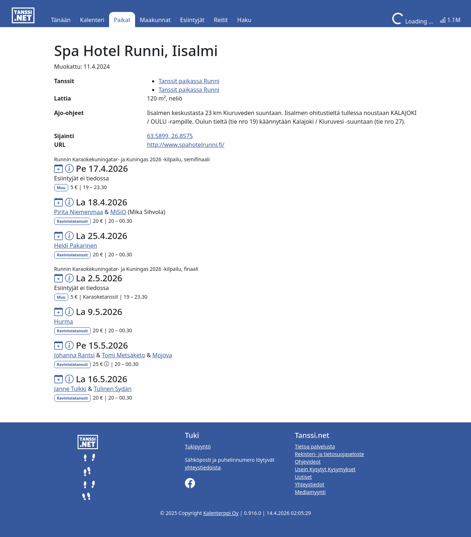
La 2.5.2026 (99, 278)
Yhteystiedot (309, 484)
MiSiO (118, 212)
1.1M (450, 20)
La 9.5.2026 (99, 311)
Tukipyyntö (198, 446)
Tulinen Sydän (112, 389)
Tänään (60, 20)
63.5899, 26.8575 (170, 136)
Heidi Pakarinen (75, 246)
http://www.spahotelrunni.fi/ (185, 145)
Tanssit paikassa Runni (189, 81)
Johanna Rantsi (74, 355)
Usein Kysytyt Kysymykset (325, 469)
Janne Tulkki (70, 389)
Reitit (221, 20)
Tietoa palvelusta (315, 446)
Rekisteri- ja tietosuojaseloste (329, 454)
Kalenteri (92, 20)
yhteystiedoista (203, 467)
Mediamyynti (310, 492)
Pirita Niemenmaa (78, 212)
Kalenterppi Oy (220, 513)
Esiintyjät (192, 20)
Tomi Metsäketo (123, 355)
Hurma (63, 321)
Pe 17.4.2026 (102, 168)
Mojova (162, 355)
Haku (244, 20)
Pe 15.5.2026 (102, 345)
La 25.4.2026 (101, 236)
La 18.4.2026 (101, 202)
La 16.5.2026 (101, 379)
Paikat (122, 20)
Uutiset (303, 476)
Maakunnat (155, 20)
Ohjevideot (308, 461)
